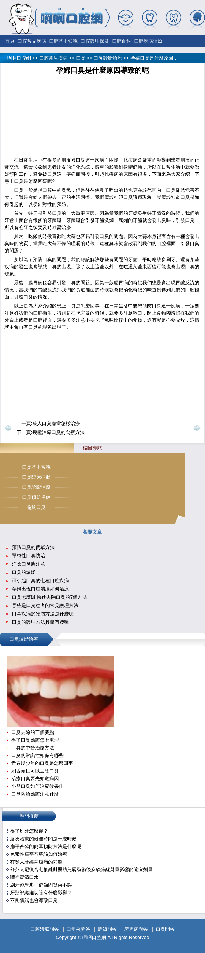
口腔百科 (121, 41)
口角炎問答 (78, 929)
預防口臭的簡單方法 (33, 547)
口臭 (81, 57)
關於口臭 (36, 507)
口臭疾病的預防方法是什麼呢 (43, 613)
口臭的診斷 (24, 572)
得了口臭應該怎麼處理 (35, 740)
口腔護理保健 (95, 41)
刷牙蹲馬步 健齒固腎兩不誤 (41, 884)
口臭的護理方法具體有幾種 (40, 622)
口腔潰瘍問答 (44, 929)
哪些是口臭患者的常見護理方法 (45, 605)
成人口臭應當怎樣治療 (56, 423)
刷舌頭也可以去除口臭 (35, 770)
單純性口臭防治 (28, 555)
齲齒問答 (107, 929)
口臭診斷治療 (108, 57)
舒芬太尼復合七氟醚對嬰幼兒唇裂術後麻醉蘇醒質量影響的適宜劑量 (81, 869)
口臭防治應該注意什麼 (35, 793)
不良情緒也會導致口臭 (34, 900)
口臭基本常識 (36, 467)
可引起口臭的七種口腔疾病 (40, 580)
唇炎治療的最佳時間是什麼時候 (43, 838)
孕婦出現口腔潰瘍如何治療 (40, 588)
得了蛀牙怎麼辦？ (29, 831)
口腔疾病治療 (148, 41)
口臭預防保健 (36, 497)
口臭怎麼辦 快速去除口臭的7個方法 (49, 597)
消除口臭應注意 (28, 563)
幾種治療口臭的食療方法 (58, 432)
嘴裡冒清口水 (24, 877)
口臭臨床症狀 (36, 477)
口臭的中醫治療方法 (32, 747)
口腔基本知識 (63, 41)
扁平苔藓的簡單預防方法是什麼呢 (45, 846)
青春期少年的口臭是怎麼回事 (42, 763)
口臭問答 (165, 929)
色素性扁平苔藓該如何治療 (38, 854)
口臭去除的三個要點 (32, 732)
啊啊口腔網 (19, 57)
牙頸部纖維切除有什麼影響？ (41, 892)
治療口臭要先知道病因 (35, 778)
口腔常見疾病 (32, 41)
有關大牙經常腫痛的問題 (36, 861)
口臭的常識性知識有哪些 (37, 755)
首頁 (10, 41)
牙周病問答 (136, 929)
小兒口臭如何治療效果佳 (37, 786)
